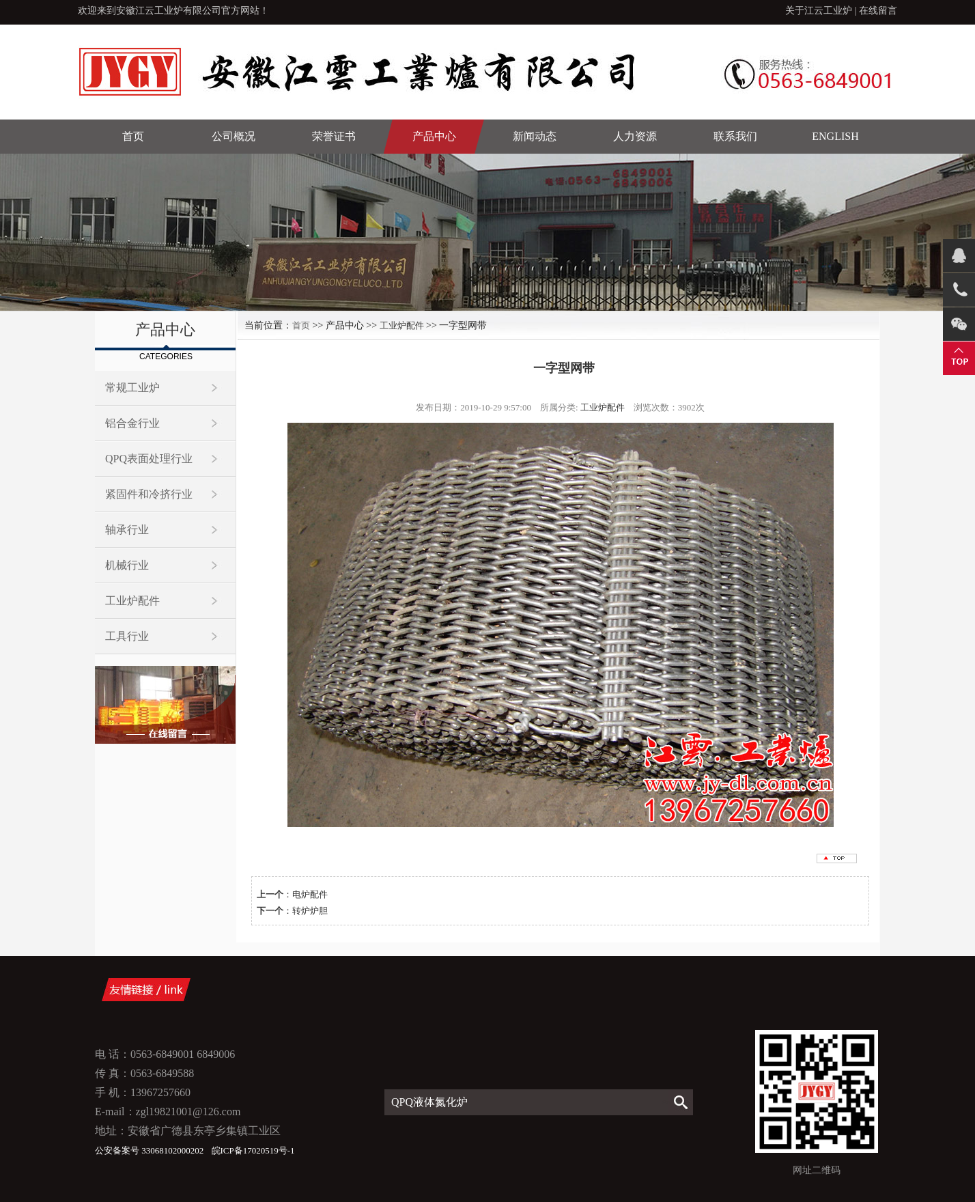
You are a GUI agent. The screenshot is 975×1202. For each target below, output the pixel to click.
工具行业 (127, 636)
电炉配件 (310, 894)
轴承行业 (127, 529)
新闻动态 (534, 136)
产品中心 (434, 136)
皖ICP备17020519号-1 (253, 1150)
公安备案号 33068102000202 (150, 1150)
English (835, 136)
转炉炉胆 (310, 911)
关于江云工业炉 (818, 10)
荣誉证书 (334, 136)
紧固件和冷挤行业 (149, 494)
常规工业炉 (132, 387)
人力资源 (635, 136)
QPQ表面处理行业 (149, 458)
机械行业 (127, 565)
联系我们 (735, 136)
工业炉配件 (132, 600)
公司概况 (233, 136)
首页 (133, 136)
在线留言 (878, 10)
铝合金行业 (132, 423)
